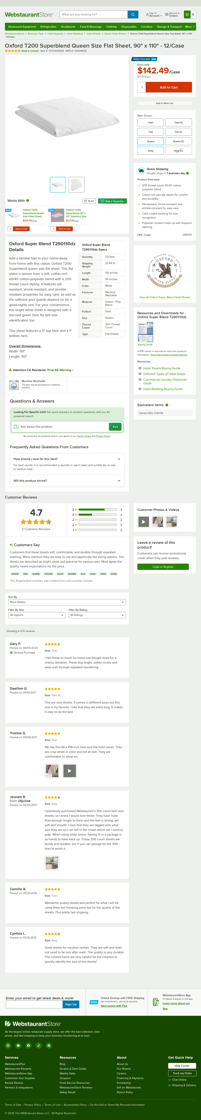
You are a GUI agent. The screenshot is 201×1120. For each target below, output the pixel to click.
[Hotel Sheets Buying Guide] (145, 334)
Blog (62, 1064)
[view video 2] (69, 771)
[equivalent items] (167, 405)
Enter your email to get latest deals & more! (40, 998)
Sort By (12, 597)
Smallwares (68, 26)
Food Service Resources (75, 1082)
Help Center (182, 1065)
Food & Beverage (91, 26)
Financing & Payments (130, 1078)
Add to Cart (21, 228)
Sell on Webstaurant (129, 1087)
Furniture (147, 26)
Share (89, 201)
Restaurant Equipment (22, 26)
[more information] (187, 173)
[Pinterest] (49, 1045)
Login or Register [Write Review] (163, 566)
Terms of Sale (13, 1105)
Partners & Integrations (19, 1087)
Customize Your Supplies (20, 1078)
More (190, 26)
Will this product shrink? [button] (30, 481)
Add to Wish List (164, 103)
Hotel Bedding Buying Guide (167, 389)
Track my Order (182, 1073)
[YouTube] (18, 1045)
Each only (143, 64)
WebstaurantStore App (18, 1073)
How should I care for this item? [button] (36, 459)
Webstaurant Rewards (18, 1068)
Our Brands (124, 1068)
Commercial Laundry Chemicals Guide (165, 381)
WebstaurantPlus (15, 1064)
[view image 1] (52, 771)
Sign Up (71, 1004)
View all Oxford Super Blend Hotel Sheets (164, 297)
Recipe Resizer (14, 1082)
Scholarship (124, 1082)
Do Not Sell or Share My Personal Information (117, 1105)
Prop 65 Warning (59, 370)
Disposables (129, 26)
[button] (58, 185)
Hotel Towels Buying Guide (167, 368)
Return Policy (125, 1092)
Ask (115, 426)
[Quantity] (141, 87)
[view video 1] (143, 522)
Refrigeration (48, 26)
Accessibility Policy (75, 1105)
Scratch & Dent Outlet (73, 1068)
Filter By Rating (78, 609)
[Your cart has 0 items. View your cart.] (190, 14)
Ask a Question (112, 201)
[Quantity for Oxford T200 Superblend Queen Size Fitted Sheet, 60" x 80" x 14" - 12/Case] (10, 228)
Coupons (65, 1078)
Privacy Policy (103, 436)
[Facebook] (28, 1045)
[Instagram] (8, 1045)
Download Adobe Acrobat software (169, 354)
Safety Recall (67, 1092)
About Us (122, 1064)
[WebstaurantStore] (54, 1023)
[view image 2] (158, 522)
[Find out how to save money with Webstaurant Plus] (8, 210)
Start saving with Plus (114, 1005)
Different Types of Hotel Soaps (167, 374)
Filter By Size (16, 609)
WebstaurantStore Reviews (76, 1087)
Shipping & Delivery (182, 1085)
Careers (121, 1073)
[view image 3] (171, 522)
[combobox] (93, 14)
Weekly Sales (68, 1073)
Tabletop (111, 26)
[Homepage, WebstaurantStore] (29, 14)
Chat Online (177, 1079)
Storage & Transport (169, 26)
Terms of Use (84, 436)
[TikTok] (39, 1045)
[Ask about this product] (67, 426)
